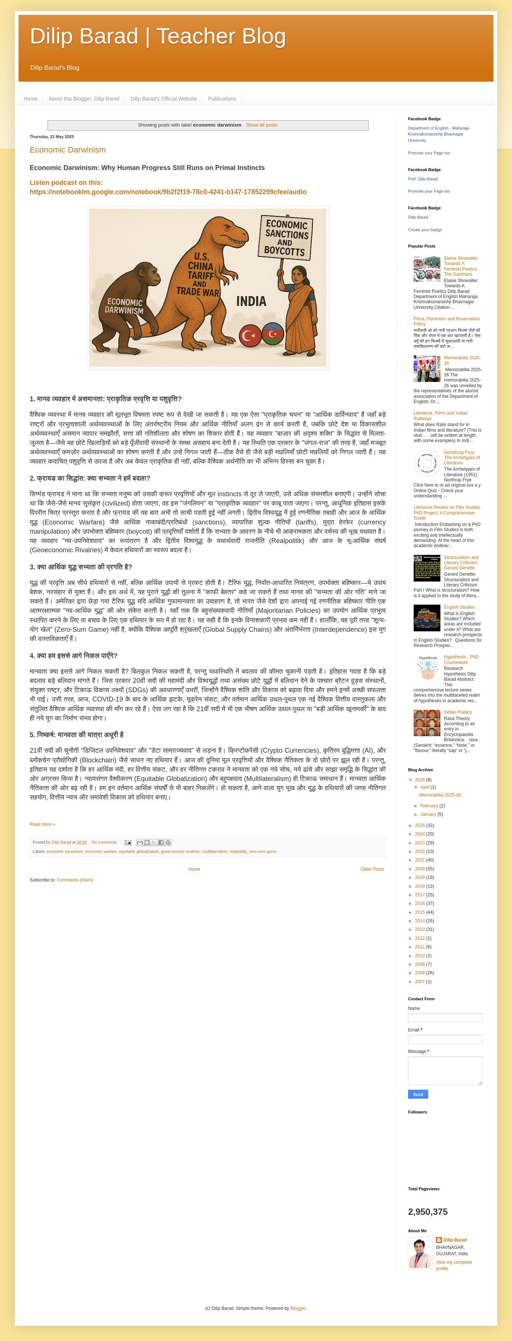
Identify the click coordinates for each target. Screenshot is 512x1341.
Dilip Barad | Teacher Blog (158, 35)
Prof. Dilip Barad (423, 179)
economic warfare (101, 851)
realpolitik (238, 851)
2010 (420, 955)
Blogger (298, 1308)
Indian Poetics (458, 712)
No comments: (105, 842)
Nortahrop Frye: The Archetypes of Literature (462, 458)
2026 (420, 779)
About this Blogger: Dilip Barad (84, 99)
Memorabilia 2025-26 (440, 795)
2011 (420, 946)
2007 (420, 981)
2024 (420, 834)
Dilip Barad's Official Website (164, 99)
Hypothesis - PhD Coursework (461, 659)
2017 (420, 894)
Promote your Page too (429, 153)
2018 (420, 886)
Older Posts (372, 869)
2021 (420, 860)
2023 (420, 843)
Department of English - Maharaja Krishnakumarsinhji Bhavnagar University (438, 134)
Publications (222, 99)
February (429, 805)
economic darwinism (65, 851)
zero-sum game (263, 851)
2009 (420, 964)
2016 (420, 903)
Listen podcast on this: (67, 182)
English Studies (459, 607)
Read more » (42, 824)
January (428, 814)
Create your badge (425, 230)
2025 (420, 825)
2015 (420, 912)
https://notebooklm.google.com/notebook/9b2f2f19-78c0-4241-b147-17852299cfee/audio (168, 192)
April (425, 787)
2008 (420, 972)
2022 (420, 851)
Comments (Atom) (75, 880)
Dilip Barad (418, 217)
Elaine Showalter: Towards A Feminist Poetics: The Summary (461, 266)
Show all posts (262, 125)
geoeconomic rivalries (180, 851)
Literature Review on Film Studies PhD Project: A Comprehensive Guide (447, 513)
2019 (420, 877)
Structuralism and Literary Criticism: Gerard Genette (461, 563)
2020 (420, 868)
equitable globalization (139, 851)
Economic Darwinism (68, 149)
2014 (420, 920)
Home (30, 99)
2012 (420, 938)
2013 (420, 929)
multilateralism (214, 851)
